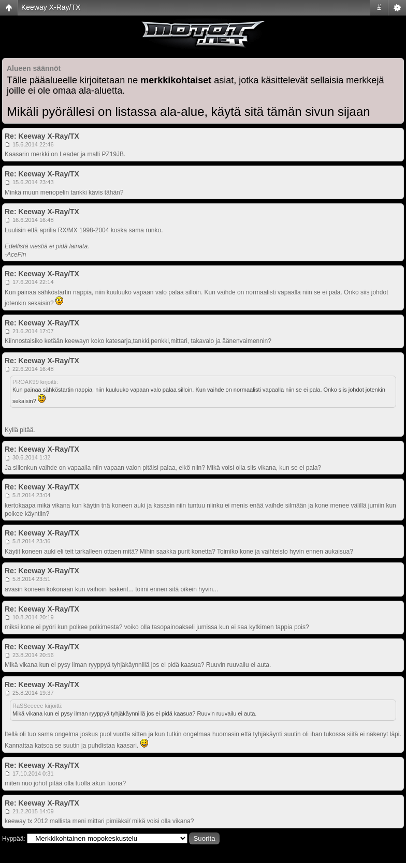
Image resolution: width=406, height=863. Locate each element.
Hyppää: (13, 838)
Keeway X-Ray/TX (50, 7)
